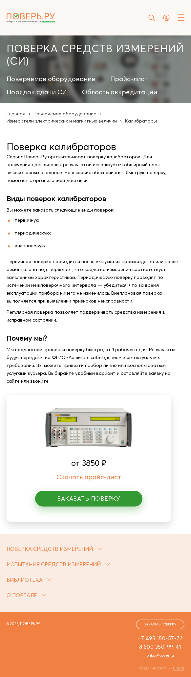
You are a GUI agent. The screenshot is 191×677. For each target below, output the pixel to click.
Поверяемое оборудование (51, 79)
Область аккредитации (119, 92)
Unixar (178, 668)
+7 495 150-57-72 (160, 638)
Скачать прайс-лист (88, 477)
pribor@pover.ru (160, 655)
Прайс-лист (129, 79)
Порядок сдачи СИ (37, 92)
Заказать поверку (88, 498)
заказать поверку (160, 624)
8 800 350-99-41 (160, 646)
